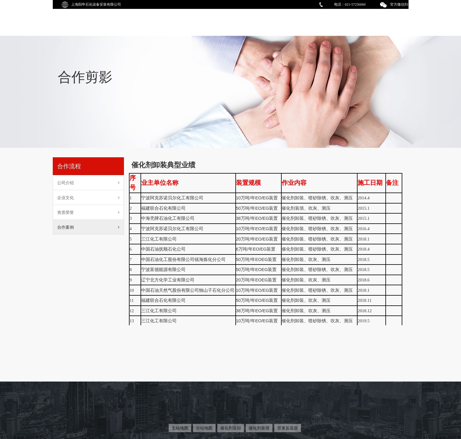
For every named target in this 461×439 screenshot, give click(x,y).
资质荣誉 (88, 212)
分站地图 (204, 428)
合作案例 (88, 227)
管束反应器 (287, 428)
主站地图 (180, 428)
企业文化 (88, 197)
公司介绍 (88, 182)
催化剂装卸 (230, 428)
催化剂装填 (259, 428)
